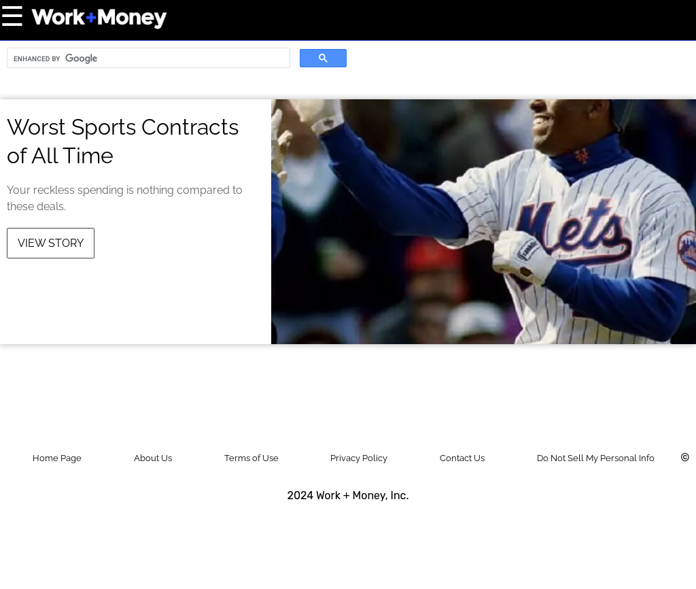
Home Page (57, 458)
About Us (153, 458)
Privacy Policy (358, 458)
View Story (51, 243)
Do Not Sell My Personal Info (596, 458)
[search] (147, 58)
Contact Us (462, 458)
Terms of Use (251, 458)
